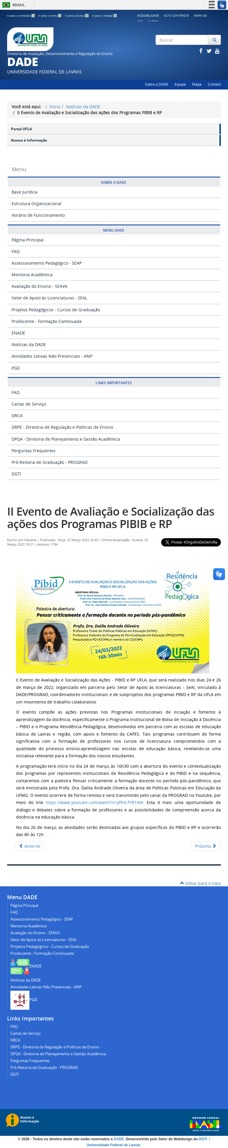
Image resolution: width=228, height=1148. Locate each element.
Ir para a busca (77, 15)
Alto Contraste (176, 15)
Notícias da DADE (83, 106)
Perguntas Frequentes (34, 450)
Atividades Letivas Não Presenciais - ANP (52, 356)
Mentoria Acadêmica (32, 274)
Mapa (197, 84)
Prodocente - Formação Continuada (47, 321)
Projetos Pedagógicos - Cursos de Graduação (56, 309)
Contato (214, 84)
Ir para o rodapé (104, 15)
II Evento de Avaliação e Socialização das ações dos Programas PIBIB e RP (110, 517)
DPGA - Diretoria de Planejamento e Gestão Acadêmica (66, 439)
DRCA (17, 415)
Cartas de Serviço (29, 404)
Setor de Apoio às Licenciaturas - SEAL (49, 298)
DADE (119, 1139)
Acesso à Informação (29, 140)
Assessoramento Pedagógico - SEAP (47, 263)
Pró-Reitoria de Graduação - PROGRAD (50, 462)
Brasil (12, 4)
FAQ (16, 251)
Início (55, 106)
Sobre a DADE (156, 84)
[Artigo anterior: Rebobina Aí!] (30, 846)
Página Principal (28, 240)
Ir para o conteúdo (21, 15)
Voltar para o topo (200, 883)
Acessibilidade (148, 15)
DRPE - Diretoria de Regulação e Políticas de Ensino (62, 427)
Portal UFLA (21, 128)
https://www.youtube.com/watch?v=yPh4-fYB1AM (94, 802)
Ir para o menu (50, 15)
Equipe (180, 84)
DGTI (16, 474)
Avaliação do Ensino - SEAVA (39, 286)
